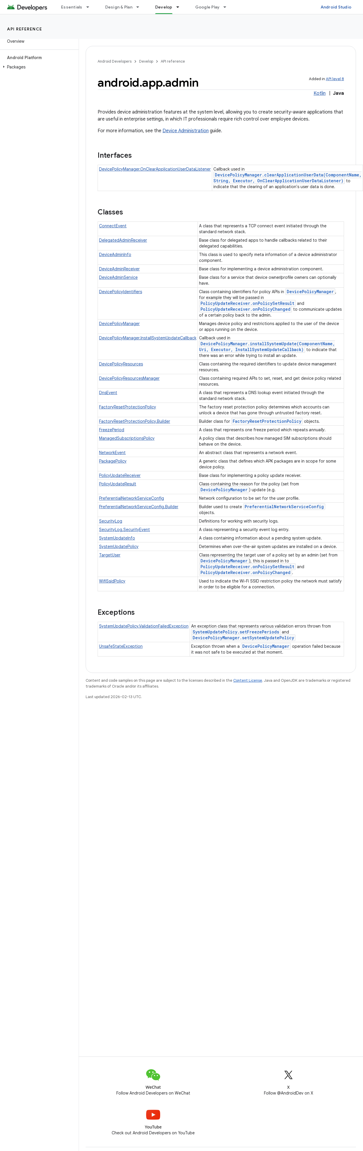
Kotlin (320, 93)
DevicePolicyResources (121, 364)
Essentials (71, 7)
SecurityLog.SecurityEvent (124, 529)
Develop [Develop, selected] (163, 7)
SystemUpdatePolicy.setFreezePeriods (236, 632)
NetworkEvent (112, 452)
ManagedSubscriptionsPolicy (127, 438)
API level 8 (335, 78)
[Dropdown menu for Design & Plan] (140, 7)
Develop (146, 61)
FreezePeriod (111, 429)
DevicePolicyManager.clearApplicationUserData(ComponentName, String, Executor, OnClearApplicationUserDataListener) (287, 177)
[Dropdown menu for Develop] (180, 7)
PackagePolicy (113, 461)
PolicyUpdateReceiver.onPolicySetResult (247, 303)
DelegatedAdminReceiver (123, 240)
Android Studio (336, 7)
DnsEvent (108, 392)
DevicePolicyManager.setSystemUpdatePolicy (243, 637)
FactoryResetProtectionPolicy (127, 407)
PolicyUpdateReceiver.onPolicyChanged (245, 309)
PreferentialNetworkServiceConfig (131, 498)
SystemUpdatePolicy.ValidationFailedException (144, 626)
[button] (38, 67)
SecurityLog (110, 521)
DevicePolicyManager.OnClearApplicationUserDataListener (155, 169)
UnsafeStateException (121, 646)
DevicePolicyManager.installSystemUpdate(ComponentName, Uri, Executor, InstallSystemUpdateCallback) (267, 346)
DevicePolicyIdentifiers (120, 291)
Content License (247, 680)
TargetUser (109, 555)
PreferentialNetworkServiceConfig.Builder (138, 506)
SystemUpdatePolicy (119, 546)
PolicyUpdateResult (117, 484)
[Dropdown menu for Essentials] (90, 7)
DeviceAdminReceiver (119, 269)
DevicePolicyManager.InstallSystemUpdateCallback (147, 338)
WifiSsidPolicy (112, 581)
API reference (24, 29)
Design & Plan (118, 7)
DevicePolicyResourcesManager (129, 378)
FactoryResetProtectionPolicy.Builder (134, 421)
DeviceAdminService (118, 277)
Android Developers (115, 61)
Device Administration (186, 131)
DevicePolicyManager (310, 291)
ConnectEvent (113, 226)
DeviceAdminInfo (115, 254)
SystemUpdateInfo (117, 538)
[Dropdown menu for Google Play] (227, 7)
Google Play (207, 7)
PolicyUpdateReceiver (120, 475)
